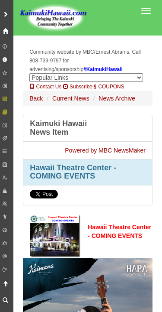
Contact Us (45, 87)
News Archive (116, 98)
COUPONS (109, 87)
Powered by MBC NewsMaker (105, 150)
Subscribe (77, 87)
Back (36, 98)
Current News (70, 98)
